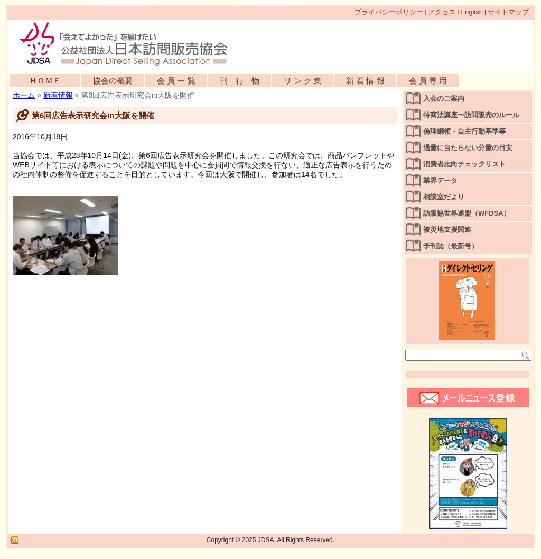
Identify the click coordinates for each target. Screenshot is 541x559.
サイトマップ (508, 12)
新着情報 (58, 95)
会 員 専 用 (428, 80)
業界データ (440, 180)
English (471, 12)
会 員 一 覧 (176, 80)
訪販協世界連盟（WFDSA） (466, 213)
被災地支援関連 (447, 230)
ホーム (24, 95)
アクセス (441, 12)
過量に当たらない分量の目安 (467, 148)
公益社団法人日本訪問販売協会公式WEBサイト (128, 43)
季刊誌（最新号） (450, 246)
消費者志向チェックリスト (464, 164)
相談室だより (443, 197)
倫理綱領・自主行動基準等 (464, 131)
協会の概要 (113, 80)
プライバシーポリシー (389, 12)
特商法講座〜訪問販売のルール (471, 115)
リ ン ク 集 (303, 80)
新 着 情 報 (365, 80)
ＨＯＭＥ (45, 80)
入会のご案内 (443, 99)
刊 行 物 (239, 80)
